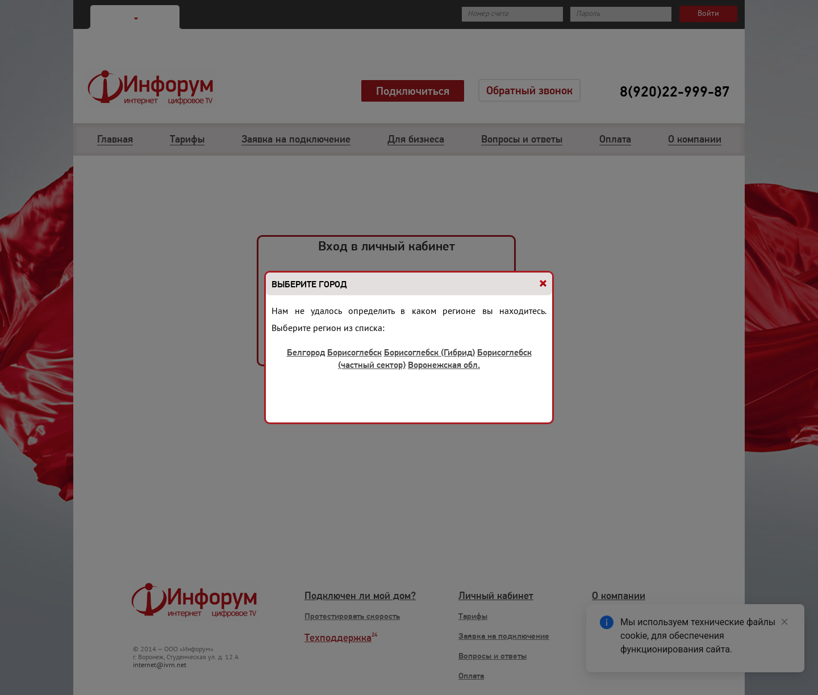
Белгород (306, 352)
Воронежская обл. (444, 364)
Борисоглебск (354, 352)
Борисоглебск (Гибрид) (429, 352)
